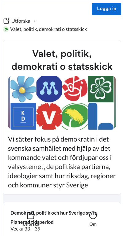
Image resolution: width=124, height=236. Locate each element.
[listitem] (31, 222)
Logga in (106, 8)
